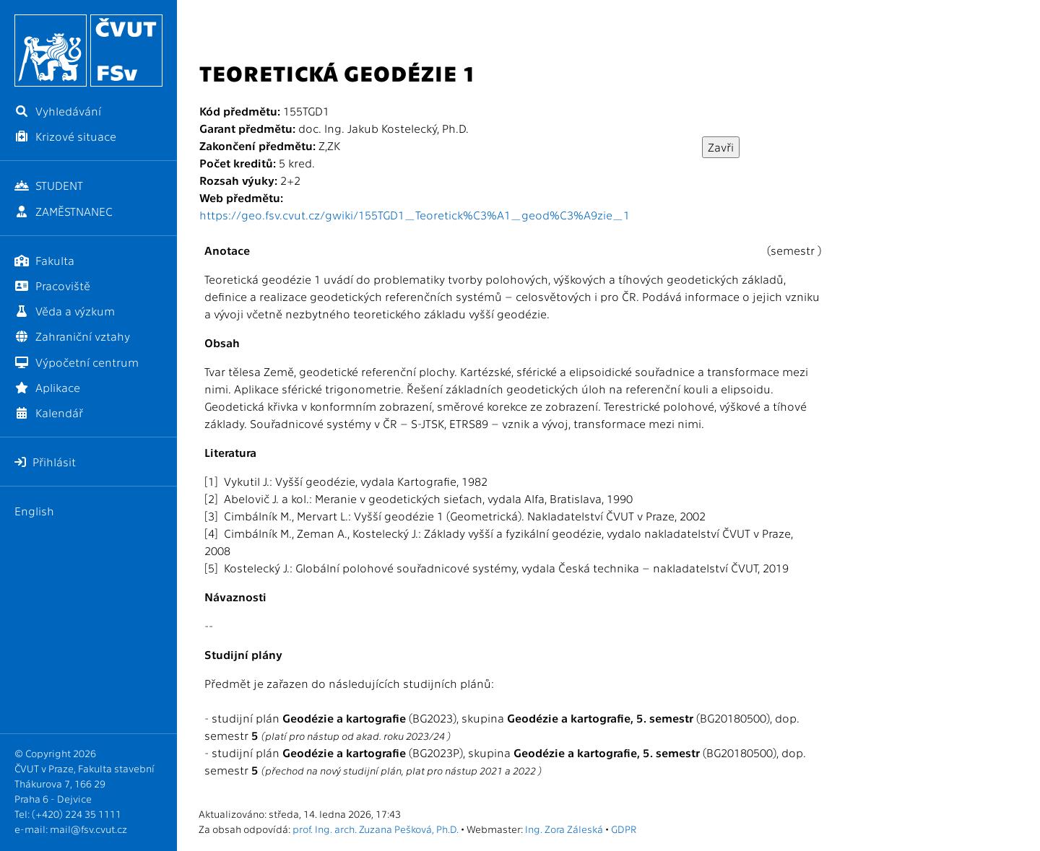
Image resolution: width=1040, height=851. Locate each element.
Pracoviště (52, 285)
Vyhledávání (57, 111)
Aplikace (47, 387)
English (34, 511)
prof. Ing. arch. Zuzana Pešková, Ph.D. (375, 828)
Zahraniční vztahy (72, 336)
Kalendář (48, 412)
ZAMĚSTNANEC (63, 211)
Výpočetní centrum (76, 362)
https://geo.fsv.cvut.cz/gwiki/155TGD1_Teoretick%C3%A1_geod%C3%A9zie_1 (414, 215)
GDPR (623, 828)
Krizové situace (65, 136)
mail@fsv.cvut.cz (88, 828)
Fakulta (44, 260)
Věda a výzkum (64, 311)
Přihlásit (45, 461)
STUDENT (48, 185)
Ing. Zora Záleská (564, 828)
